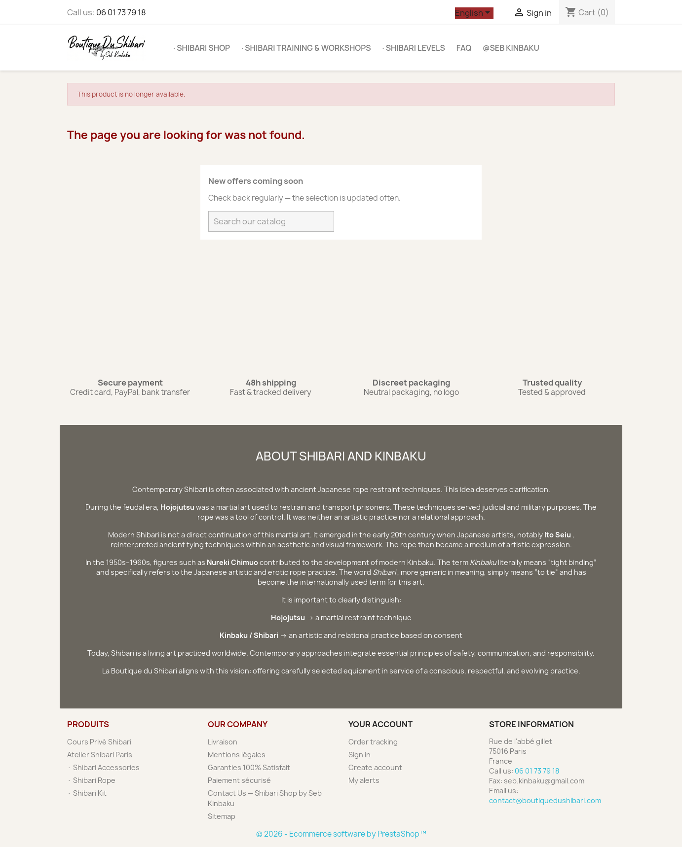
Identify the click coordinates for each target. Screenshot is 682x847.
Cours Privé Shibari (99, 741)
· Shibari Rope (91, 780)
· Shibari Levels (413, 47)
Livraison (222, 741)
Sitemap (221, 816)
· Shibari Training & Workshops (306, 47)
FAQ (463, 47)
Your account (380, 724)
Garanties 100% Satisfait (249, 767)
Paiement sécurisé (239, 780)
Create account (375, 767)
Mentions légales (236, 754)
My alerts (363, 780)
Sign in (359, 754)
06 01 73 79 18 (121, 12)
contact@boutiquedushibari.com (545, 800)
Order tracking (373, 741)
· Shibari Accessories (103, 767)
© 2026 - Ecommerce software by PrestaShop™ (341, 834)
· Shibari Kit (87, 793)
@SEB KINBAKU (511, 47)
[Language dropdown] (474, 13)
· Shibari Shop (201, 47)
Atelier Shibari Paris (99, 754)
